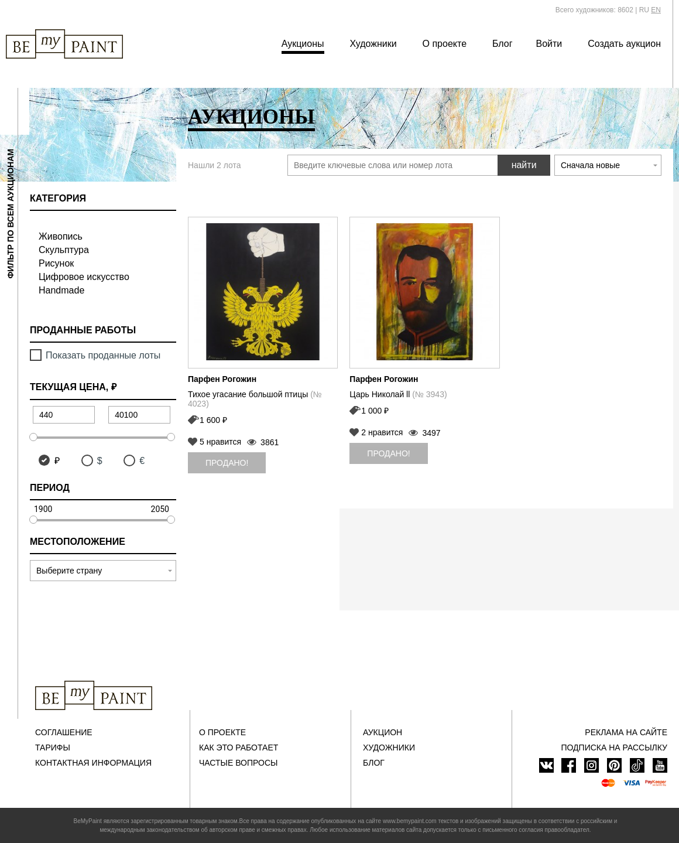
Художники (372, 44)
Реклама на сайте (626, 732)
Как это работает (238, 747)
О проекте (445, 44)
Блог (502, 44)
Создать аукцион (624, 44)
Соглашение (63, 732)
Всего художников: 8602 (594, 10)
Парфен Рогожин (222, 379)
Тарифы (52, 747)
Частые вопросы (238, 762)
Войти (549, 44)
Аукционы (303, 44)
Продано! (226, 462)
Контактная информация (93, 762)
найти (524, 165)
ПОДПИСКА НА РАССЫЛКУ (614, 747)
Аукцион (382, 732)
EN (656, 10)
